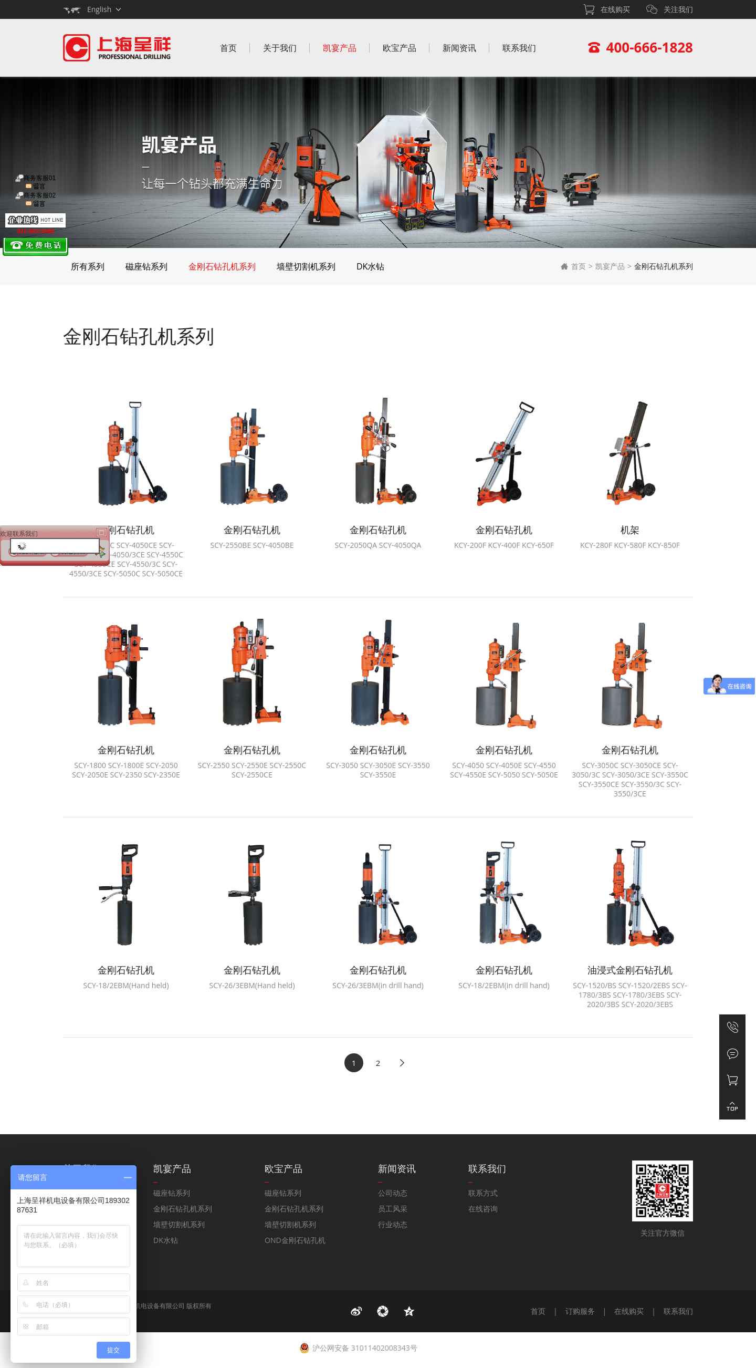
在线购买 (629, 1311)
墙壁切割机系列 (306, 266)
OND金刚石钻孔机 (295, 1240)
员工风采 (392, 1209)
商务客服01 (35, 182)
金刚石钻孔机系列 (222, 266)
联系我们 (519, 48)
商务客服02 (35, 200)
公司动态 (392, 1193)
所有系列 (87, 266)
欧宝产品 (399, 48)
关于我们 (280, 48)
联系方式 (483, 1193)
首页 (228, 48)
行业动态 (392, 1224)
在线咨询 (483, 1209)
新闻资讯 (459, 48)
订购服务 (580, 1311)
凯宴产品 (339, 48)
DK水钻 (370, 266)
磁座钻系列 (146, 266)
